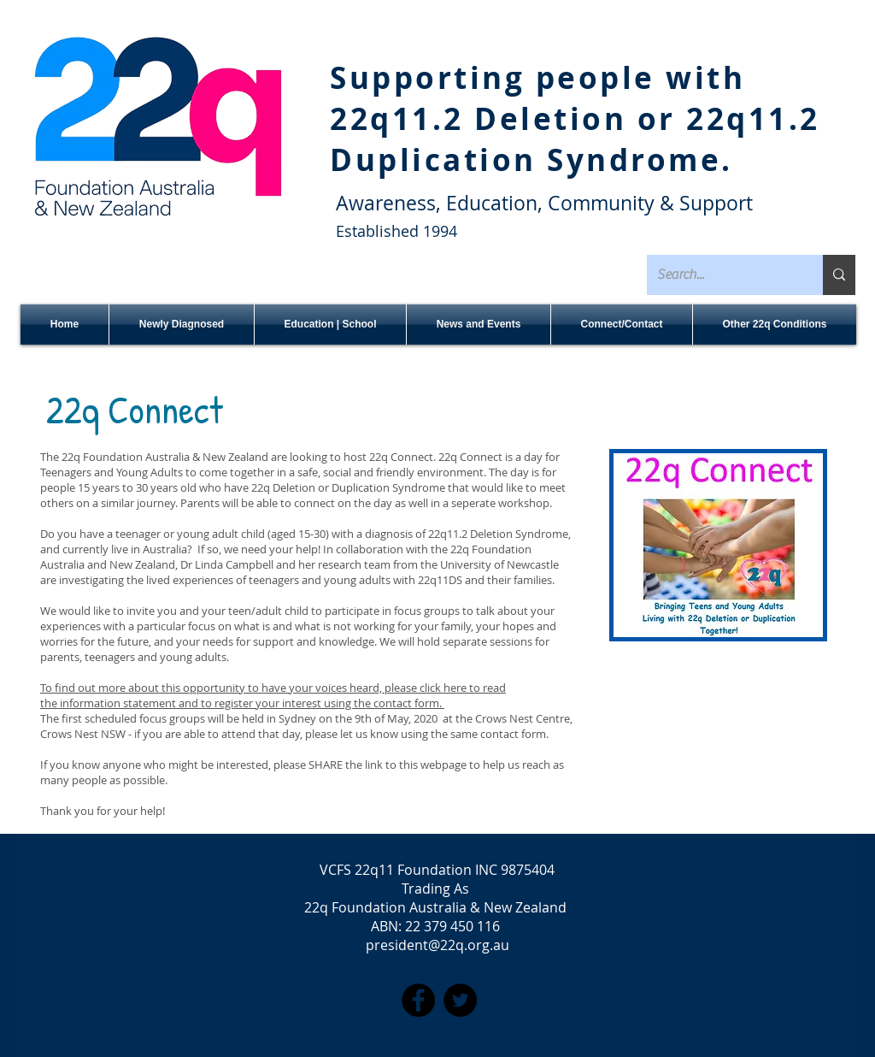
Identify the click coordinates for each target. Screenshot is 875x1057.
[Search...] (722, 275)
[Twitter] (460, 1000)
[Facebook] (418, 1000)
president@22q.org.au (437, 945)
